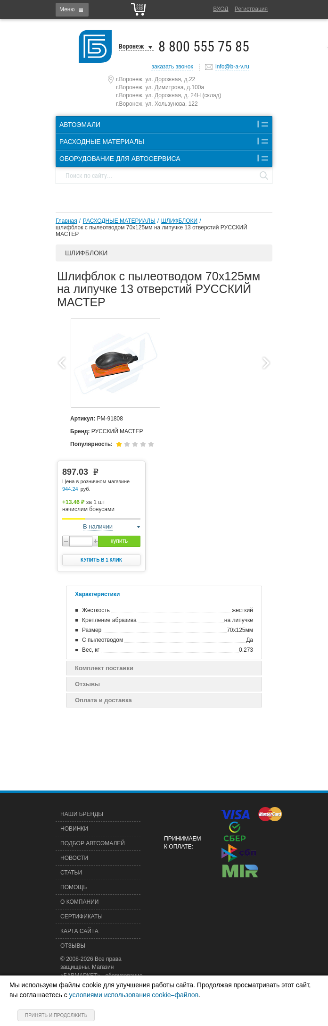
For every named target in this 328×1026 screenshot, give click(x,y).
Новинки (74, 828)
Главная (66, 221)
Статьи (71, 872)
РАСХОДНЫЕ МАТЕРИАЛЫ (119, 221)
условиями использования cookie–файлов (134, 995)
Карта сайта (79, 931)
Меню (66, 9)
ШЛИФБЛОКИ (179, 221)
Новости (74, 858)
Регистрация (251, 9)
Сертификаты (81, 916)
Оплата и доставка (103, 700)
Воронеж (131, 46)
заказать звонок (172, 66)
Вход (220, 9)
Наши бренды (81, 814)
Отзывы (87, 684)
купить (119, 541)
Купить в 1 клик (101, 560)
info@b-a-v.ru (232, 66)
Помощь (73, 887)
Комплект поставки (104, 668)
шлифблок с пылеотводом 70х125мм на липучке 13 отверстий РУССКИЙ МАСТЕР (151, 230)
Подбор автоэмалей (92, 843)
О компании (79, 902)
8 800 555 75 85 (203, 46)
